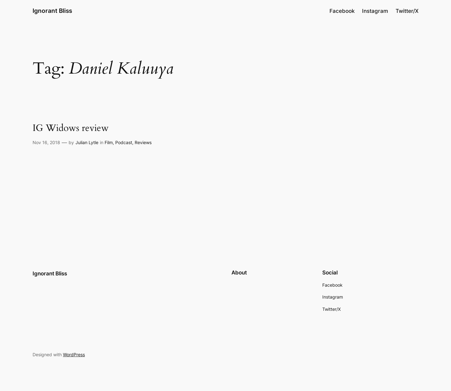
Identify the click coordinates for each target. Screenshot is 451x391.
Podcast (123, 142)
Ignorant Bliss (52, 10)
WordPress (74, 354)
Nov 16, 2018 (46, 142)
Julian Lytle (86, 142)
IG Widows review (71, 128)
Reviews (143, 142)
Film (109, 142)
